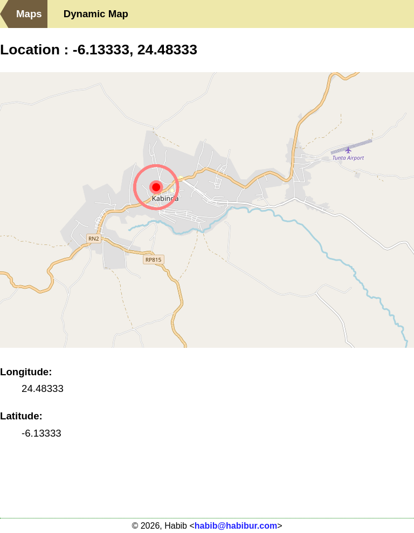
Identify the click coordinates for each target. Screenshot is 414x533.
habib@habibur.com (236, 525)
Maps (29, 13)
